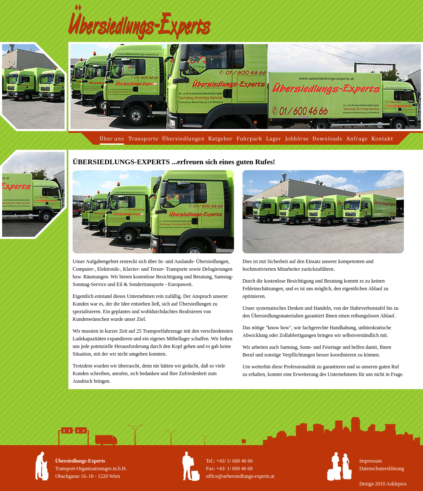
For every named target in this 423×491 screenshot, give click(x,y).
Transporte (143, 139)
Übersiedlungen (183, 139)
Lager (273, 139)
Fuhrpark (249, 139)
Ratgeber (220, 139)
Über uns (112, 139)
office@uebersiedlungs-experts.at (240, 476)
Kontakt (382, 139)
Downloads (327, 139)
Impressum (370, 461)
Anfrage (356, 139)
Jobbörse (296, 139)
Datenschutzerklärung (381, 468)
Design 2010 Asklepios (382, 484)
